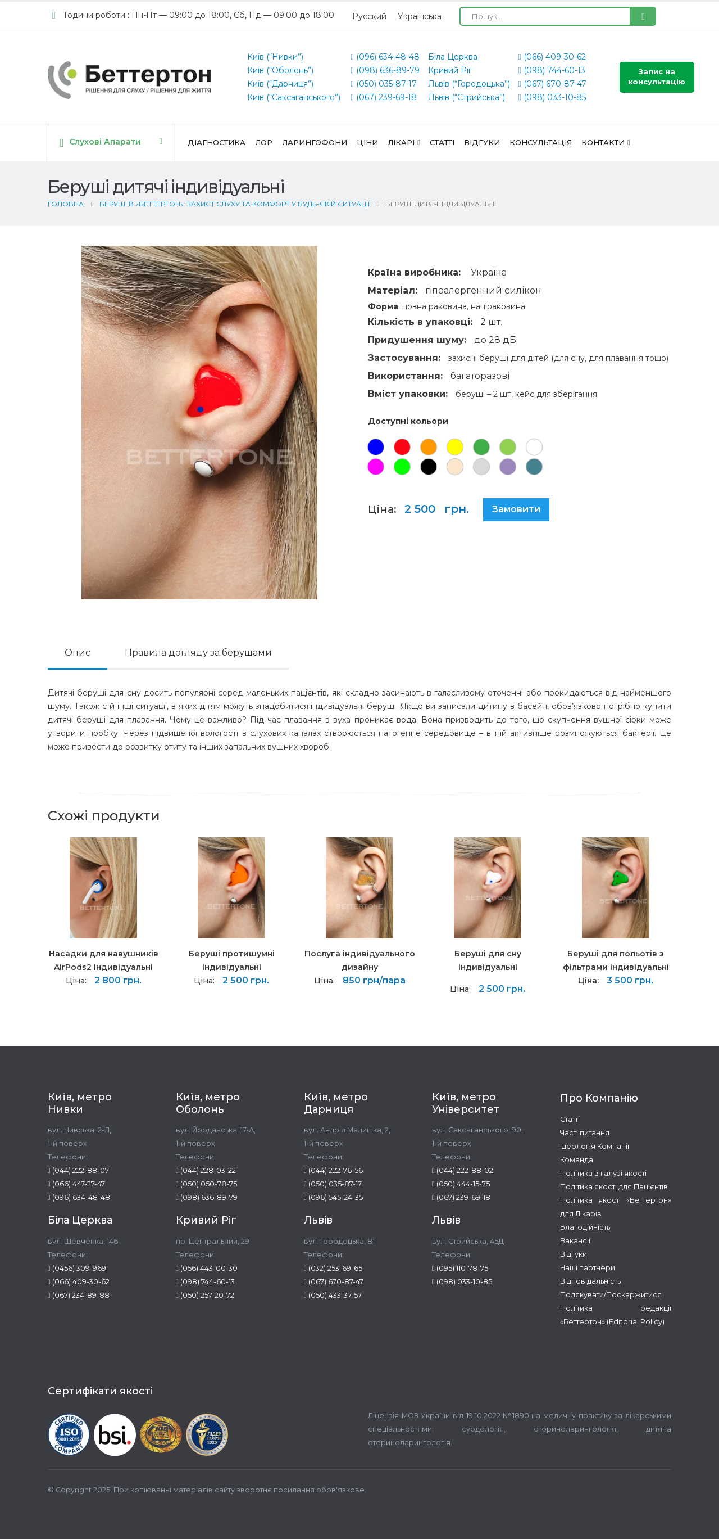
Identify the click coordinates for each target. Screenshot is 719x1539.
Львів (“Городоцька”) (469, 84)
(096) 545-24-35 (333, 1197)
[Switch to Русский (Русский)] (369, 16)
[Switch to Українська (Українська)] (419, 16)
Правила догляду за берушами (198, 652)
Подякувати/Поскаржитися (611, 1294)
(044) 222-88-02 (462, 1170)
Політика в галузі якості (603, 1173)
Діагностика (216, 142)
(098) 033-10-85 (552, 97)
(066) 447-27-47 (76, 1184)
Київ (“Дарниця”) (280, 84)
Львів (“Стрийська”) (466, 97)
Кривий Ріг (450, 70)
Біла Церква (452, 57)
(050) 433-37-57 (333, 1295)
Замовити (516, 509)
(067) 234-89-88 (79, 1295)
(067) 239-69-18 (383, 97)
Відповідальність (590, 1281)
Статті (442, 142)
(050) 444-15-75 (461, 1184)
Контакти (603, 142)
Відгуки (482, 142)
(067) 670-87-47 (552, 84)
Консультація (540, 142)
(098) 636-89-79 (385, 70)
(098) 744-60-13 (551, 70)
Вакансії (575, 1240)
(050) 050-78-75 (206, 1184)
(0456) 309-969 (77, 1268)
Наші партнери (587, 1267)
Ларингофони (314, 142)
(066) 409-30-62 (552, 57)
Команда (576, 1160)
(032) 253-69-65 (333, 1268)
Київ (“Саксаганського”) (293, 97)
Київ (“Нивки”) (275, 57)
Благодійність (585, 1227)
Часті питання (584, 1133)
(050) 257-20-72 (205, 1295)
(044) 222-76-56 (333, 1170)
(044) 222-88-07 (78, 1170)
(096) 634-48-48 (385, 57)
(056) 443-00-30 (207, 1268)
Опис (77, 652)
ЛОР (263, 142)
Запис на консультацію (656, 76)
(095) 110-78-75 (460, 1268)
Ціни (367, 142)
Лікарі (401, 142)
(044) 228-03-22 (206, 1170)
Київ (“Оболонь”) (280, 70)
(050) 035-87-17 (383, 84)
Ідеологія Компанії (594, 1146)
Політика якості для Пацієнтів (614, 1187)
